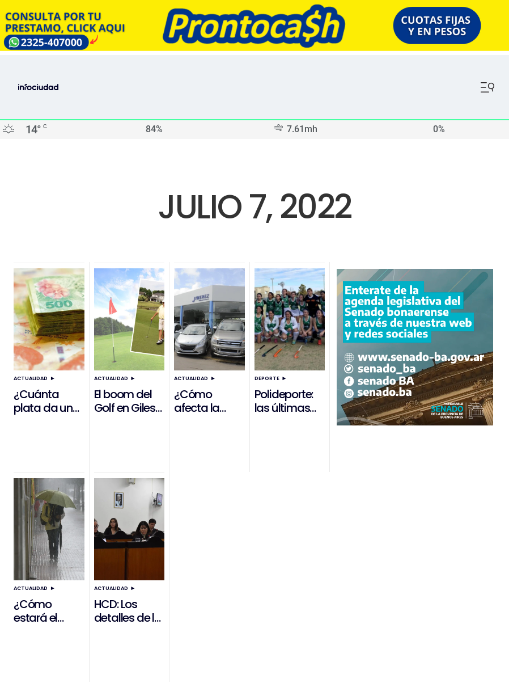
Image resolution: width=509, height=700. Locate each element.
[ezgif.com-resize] (254, 48)
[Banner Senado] (415, 422)
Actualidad (31, 378)
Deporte (267, 378)
